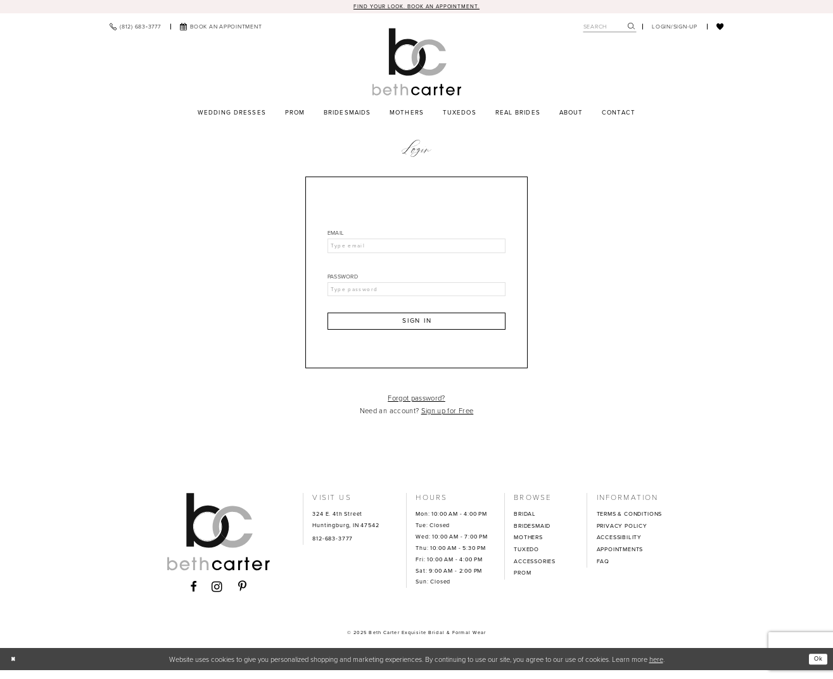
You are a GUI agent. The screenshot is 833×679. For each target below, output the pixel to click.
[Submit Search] (631, 28)
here (656, 668)
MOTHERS (528, 546)
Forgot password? (416, 406)
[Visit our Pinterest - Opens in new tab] (242, 596)
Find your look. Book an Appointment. (416, 6)
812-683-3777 (332, 546)
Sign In (417, 327)
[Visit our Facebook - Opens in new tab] (193, 596)
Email (335, 234)
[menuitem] (135, 28)
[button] (674, 28)
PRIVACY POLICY (622, 534)
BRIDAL (525, 522)
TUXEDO (526, 557)
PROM (522, 581)
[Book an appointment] (221, 28)
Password (342, 280)
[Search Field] (610, 28)
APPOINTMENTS (620, 557)
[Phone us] (135, 28)
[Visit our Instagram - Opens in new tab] (217, 596)
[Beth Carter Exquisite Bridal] (416, 63)
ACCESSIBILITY (619, 546)
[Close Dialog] (14, 667)
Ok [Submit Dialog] (817, 667)
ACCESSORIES (535, 569)
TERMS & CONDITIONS (630, 522)
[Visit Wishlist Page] (720, 28)
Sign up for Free (447, 419)
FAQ (603, 569)
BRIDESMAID (532, 534)
